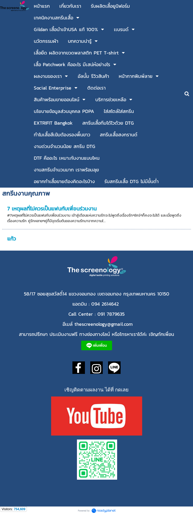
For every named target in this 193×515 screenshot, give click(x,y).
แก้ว (11, 239)
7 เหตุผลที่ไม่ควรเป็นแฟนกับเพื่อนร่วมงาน (52, 209)
